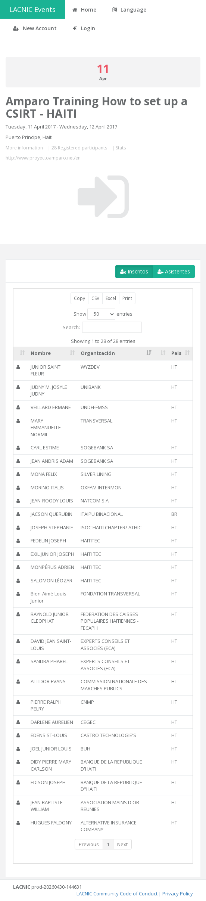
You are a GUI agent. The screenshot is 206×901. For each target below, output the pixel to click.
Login (84, 28)
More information (24, 148)
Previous (89, 844)
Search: (102, 327)
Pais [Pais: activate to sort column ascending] (176, 353)
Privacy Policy (177, 893)
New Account (35, 28)
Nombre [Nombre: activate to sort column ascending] (41, 353)
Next (122, 844)
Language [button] (129, 9)
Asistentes (173, 271)
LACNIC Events (32, 9)
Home (84, 9)
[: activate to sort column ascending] (20, 353)
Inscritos (134, 271)
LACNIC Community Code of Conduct (117, 893)
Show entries (103, 314)
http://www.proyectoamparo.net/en (43, 158)
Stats (121, 148)
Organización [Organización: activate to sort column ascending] (98, 353)
